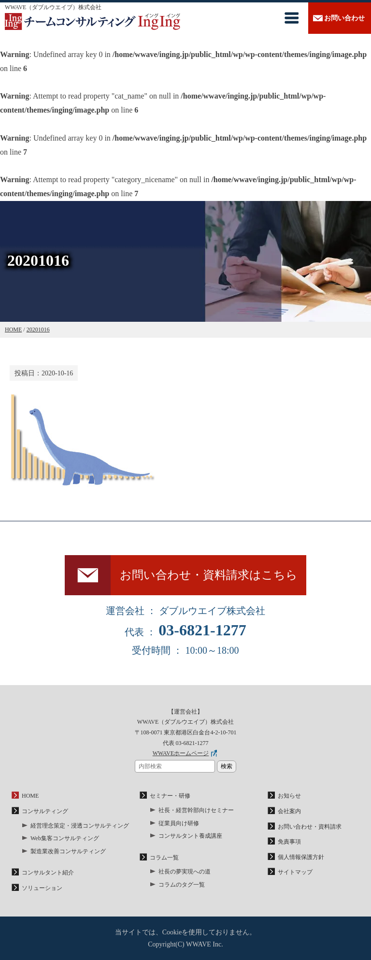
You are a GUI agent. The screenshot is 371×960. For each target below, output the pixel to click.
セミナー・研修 (170, 795)
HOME (30, 795)
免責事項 (289, 841)
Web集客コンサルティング (64, 838)
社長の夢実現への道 (184, 871)
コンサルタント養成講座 (190, 835)
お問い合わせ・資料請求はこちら (209, 575)
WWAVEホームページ (181, 753)
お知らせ (289, 795)
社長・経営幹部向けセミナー (196, 810)
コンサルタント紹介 (48, 872)
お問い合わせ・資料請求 (310, 826)
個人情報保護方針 (301, 857)
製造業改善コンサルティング (68, 851)
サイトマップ (295, 872)
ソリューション (42, 888)
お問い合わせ (344, 18)
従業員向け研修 (178, 823)
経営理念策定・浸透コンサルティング (79, 825)
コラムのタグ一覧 (181, 884)
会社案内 (289, 811)
